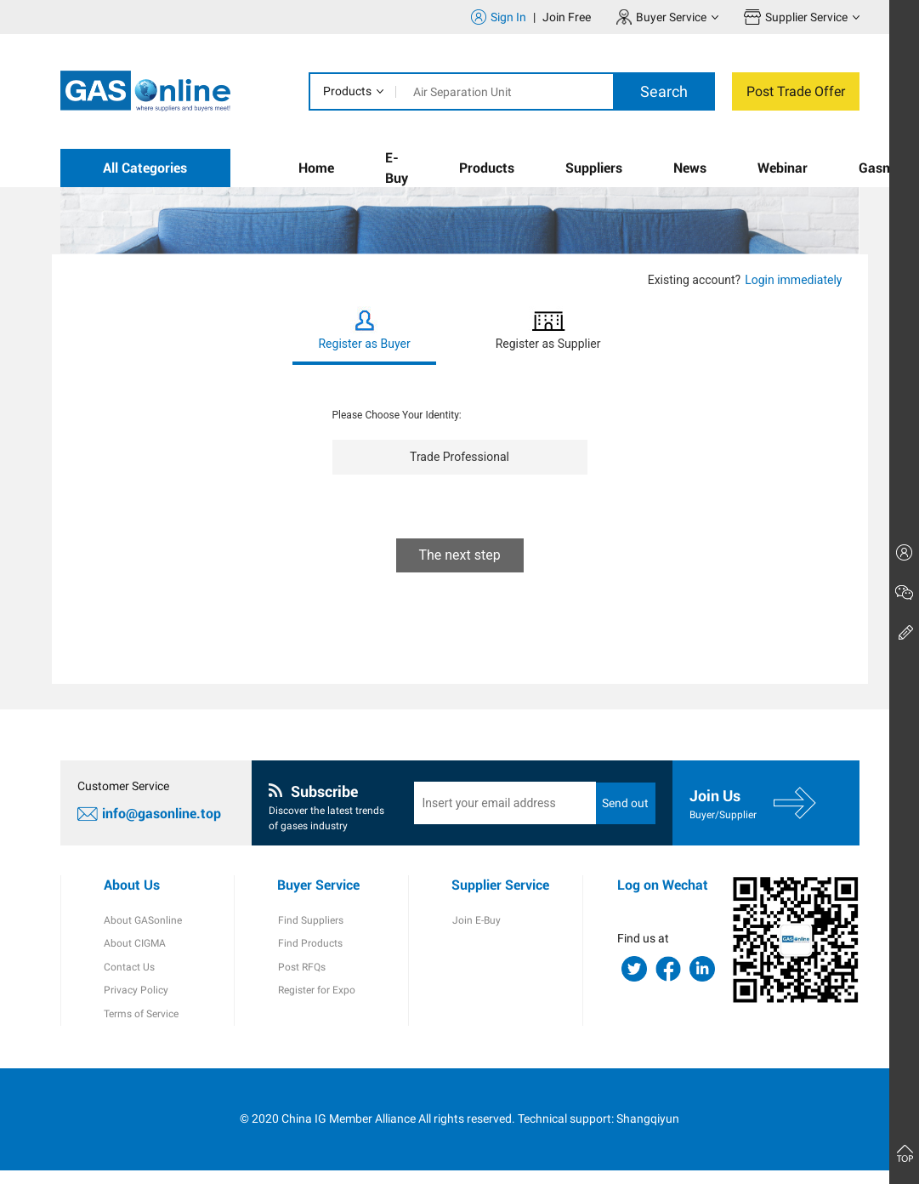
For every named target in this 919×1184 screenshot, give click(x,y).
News (689, 168)
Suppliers (593, 168)
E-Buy (396, 168)
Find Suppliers (310, 932)
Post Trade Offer (795, 91)
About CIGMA (135, 956)
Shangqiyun (647, 1132)
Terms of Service (141, 1027)
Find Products (309, 956)
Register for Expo (316, 1004)
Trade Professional (459, 457)
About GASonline (143, 932)
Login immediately (793, 280)
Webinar (782, 168)
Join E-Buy (475, 932)
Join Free (566, 17)
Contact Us (129, 980)
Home (316, 168)
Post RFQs (301, 980)
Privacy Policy (136, 1004)
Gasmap (884, 168)
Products (347, 91)
